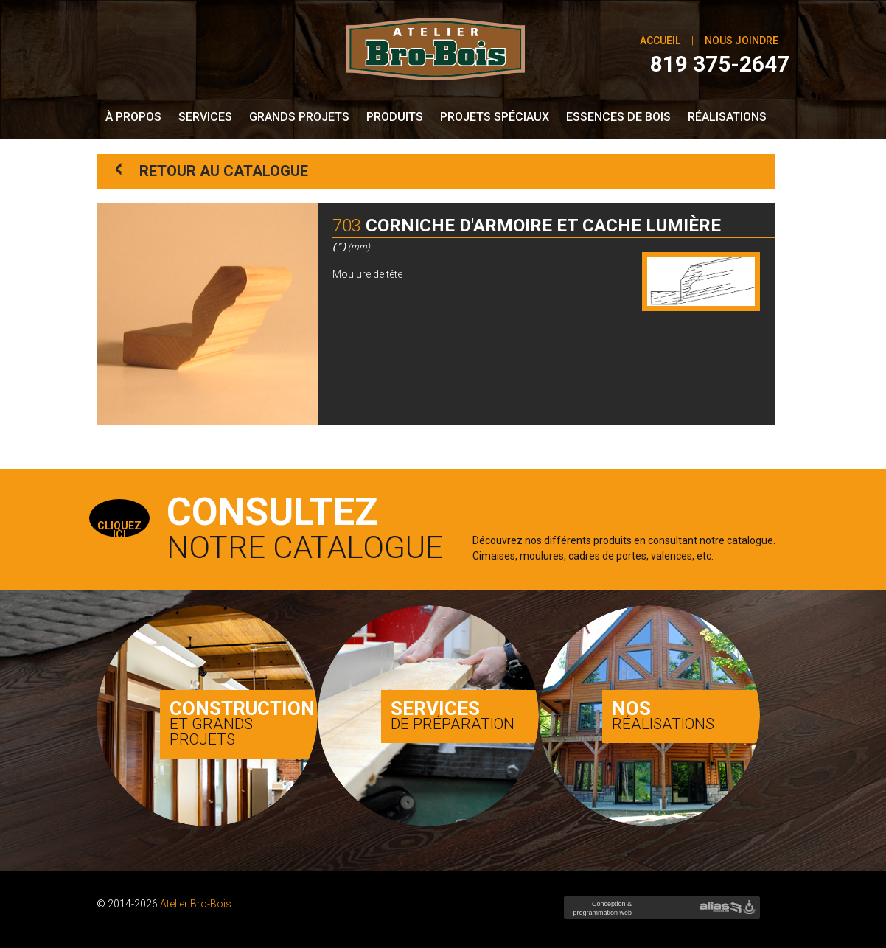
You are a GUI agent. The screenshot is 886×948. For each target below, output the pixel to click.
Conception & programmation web (601, 912)
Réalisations (727, 117)
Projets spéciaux (494, 117)
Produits (394, 117)
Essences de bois (618, 117)
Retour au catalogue (212, 170)
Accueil (660, 40)
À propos (133, 117)
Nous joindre (741, 40)
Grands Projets (299, 117)
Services (205, 117)
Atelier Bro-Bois (195, 904)
